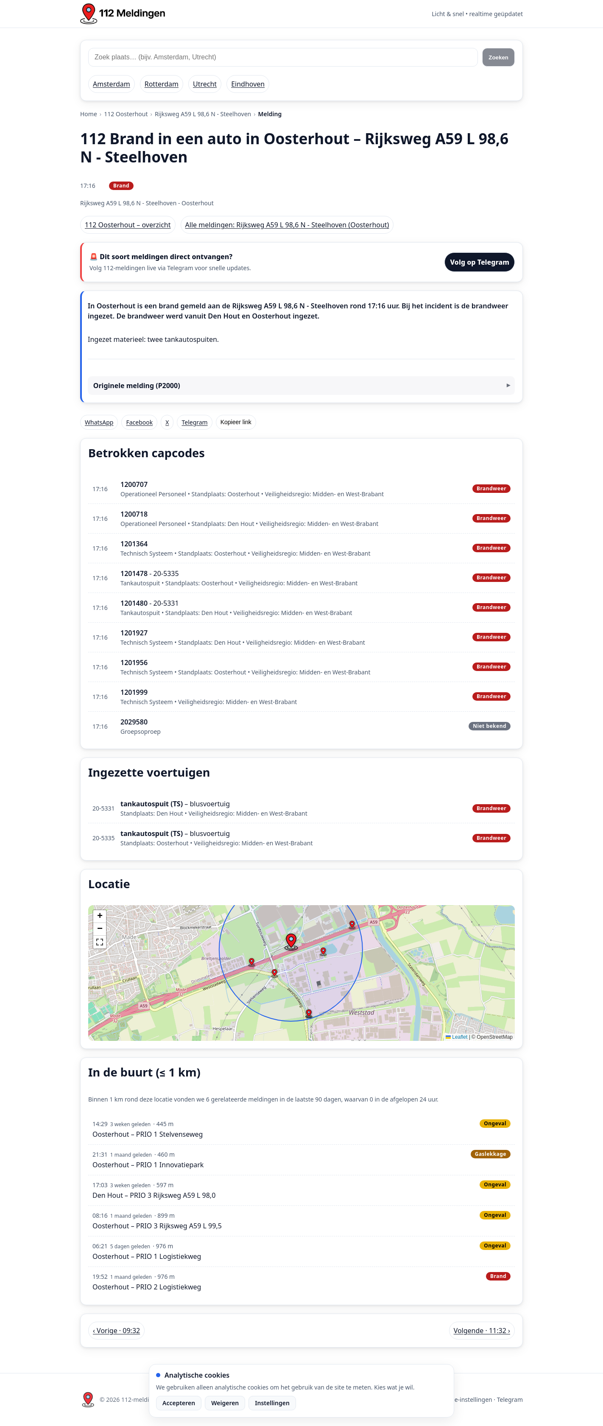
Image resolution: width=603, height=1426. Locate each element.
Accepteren (178, 1403)
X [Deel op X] (167, 422)
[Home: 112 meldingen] (122, 13)
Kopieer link (236, 422)
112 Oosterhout (126, 114)
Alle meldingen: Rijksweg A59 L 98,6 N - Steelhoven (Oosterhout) (287, 224)
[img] (301, 973)
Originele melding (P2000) (136, 385)
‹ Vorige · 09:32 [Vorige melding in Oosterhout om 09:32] (116, 1330)
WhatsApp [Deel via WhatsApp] (99, 422)
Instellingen (272, 1403)
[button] (290, 942)
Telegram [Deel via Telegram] (194, 422)
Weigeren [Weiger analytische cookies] (225, 1403)
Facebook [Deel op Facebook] (139, 422)
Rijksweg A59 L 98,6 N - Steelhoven (203, 114)
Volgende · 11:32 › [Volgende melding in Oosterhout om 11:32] (482, 1330)
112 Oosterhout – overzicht (128, 224)
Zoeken (498, 57)
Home (88, 114)
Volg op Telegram (479, 262)
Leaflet (456, 1037)
